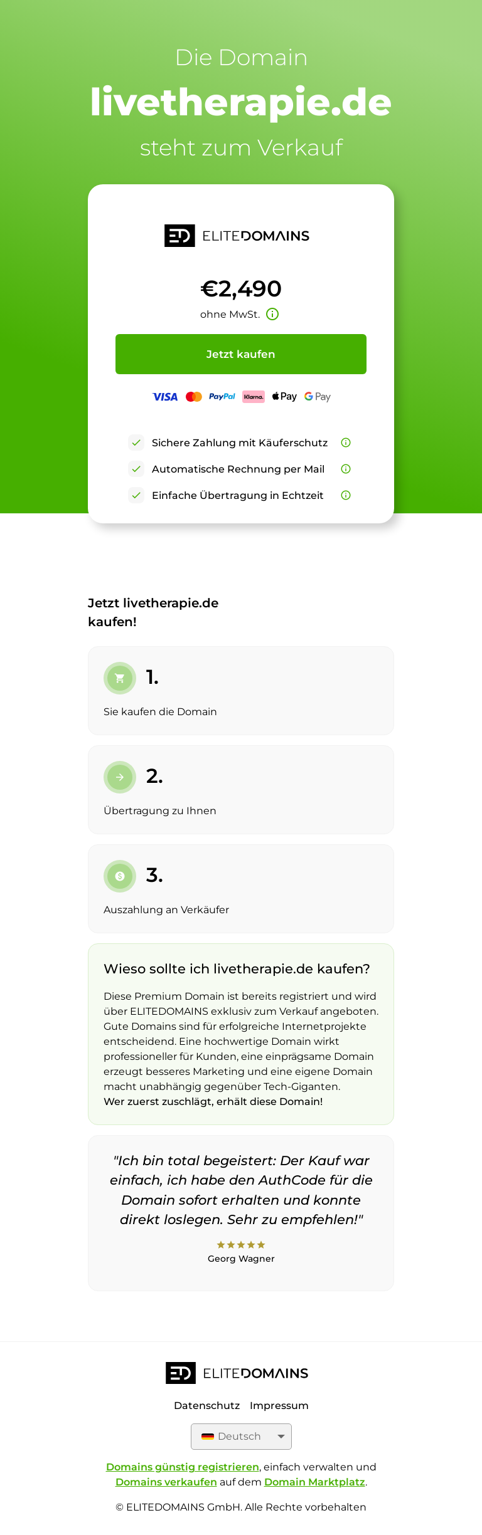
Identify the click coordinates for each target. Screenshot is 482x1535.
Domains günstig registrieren (182, 1467)
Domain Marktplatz (314, 1482)
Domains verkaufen (166, 1482)
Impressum (279, 1406)
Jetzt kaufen (241, 354)
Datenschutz (207, 1406)
